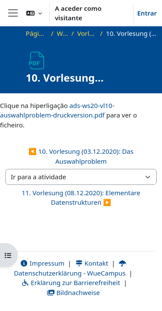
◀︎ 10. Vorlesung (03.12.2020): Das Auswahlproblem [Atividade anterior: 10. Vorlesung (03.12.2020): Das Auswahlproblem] (81, 156)
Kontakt (91, 263)
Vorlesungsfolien (87, 33)
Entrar (147, 13)
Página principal (37, 33)
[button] (34, 13)
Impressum (42, 263)
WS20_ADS (62, 33)
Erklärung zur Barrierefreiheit (70, 282)
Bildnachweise (73, 292)
